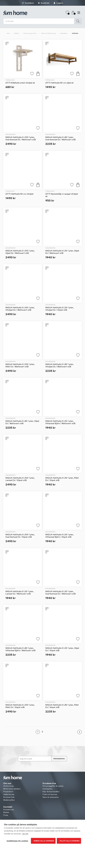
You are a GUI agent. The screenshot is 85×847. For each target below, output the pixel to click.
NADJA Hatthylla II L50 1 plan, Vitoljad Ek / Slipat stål (59, 308)
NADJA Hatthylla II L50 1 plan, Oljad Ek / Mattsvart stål (62, 251)
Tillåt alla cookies (69, 841)
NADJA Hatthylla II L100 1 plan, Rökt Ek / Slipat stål (20, 706)
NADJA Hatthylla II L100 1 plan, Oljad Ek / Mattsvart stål (20, 251)
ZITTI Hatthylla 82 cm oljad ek (59, 82)
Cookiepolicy (47, 789)
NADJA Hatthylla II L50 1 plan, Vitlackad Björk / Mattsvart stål (60, 422)
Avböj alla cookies (44, 841)
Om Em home (8, 786)
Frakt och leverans (50, 794)
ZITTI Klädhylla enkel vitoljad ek (20, 82)
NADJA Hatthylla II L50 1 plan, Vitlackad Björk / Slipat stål (59, 535)
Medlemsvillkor (9, 800)
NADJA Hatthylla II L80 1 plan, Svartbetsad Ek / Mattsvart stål (60, 138)
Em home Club (8, 797)
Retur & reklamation (51, 797)
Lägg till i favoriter (32, 74)
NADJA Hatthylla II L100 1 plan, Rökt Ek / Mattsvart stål (20, 365)
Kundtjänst (28, 3)
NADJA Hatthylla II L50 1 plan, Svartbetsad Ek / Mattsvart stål (60, 592)
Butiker (6, 812)
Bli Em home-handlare (12, 789)
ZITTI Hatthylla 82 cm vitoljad (19, 194)
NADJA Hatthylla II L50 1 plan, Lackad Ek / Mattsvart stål (19, 592)
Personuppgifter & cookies (53, 786)
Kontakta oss (8, 810)
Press (5, 815)
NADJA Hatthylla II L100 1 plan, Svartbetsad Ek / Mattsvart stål (20, 138)
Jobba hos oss (8, 794)
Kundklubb (44, 3)
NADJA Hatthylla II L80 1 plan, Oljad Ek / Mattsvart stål (22, 422)
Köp (38, 74)
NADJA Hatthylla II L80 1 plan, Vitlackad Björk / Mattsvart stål (20, 649)
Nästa (80, 732)
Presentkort (8, 792)
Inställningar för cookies (17, 841)
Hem (8, 33)
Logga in (58, 3)
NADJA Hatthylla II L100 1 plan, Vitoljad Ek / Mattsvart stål (20, 308)
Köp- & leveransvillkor (51, 792)
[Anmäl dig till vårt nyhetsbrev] (34, 758)
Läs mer (25, 834)
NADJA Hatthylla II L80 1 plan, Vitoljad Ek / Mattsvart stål (59, 365)
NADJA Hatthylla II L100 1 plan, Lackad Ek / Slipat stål (20, 479)
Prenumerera (59, 758)
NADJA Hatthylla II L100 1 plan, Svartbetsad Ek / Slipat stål (20, 535)
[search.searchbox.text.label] (39, 21)
